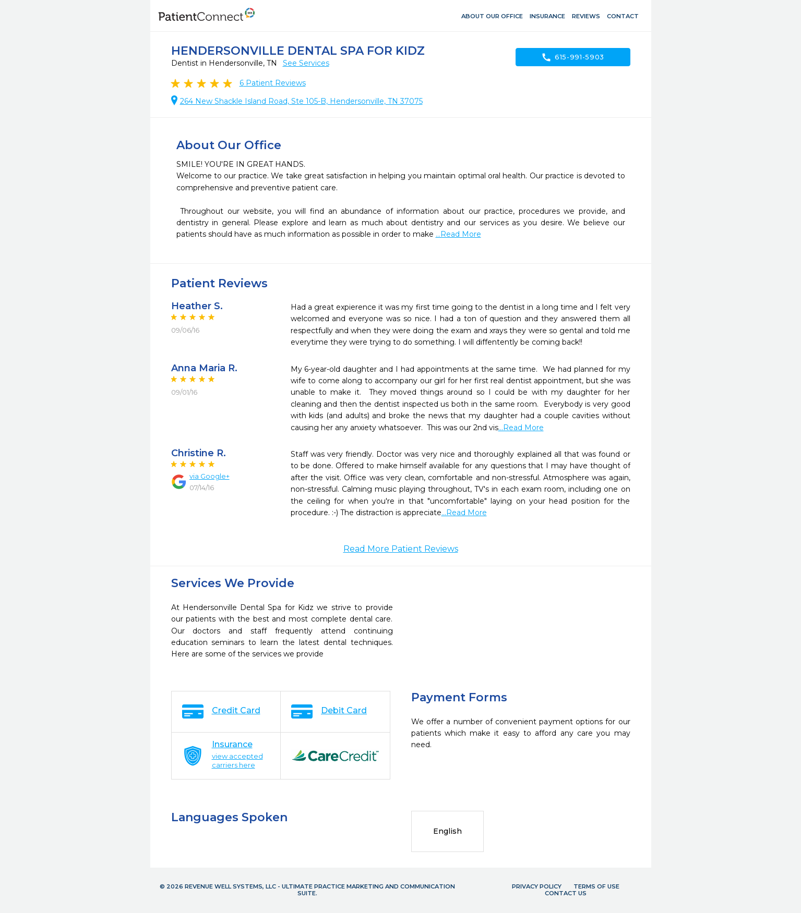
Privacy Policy (536, 886)
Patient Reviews (273, 83)
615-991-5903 (572, 57)
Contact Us (566, 893)
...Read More (458, 234)
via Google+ (209, 476)
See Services (306, 63)
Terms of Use (596, 886)
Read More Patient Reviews (400, 549)
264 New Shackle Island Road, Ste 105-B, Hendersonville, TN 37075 (301, 101)
